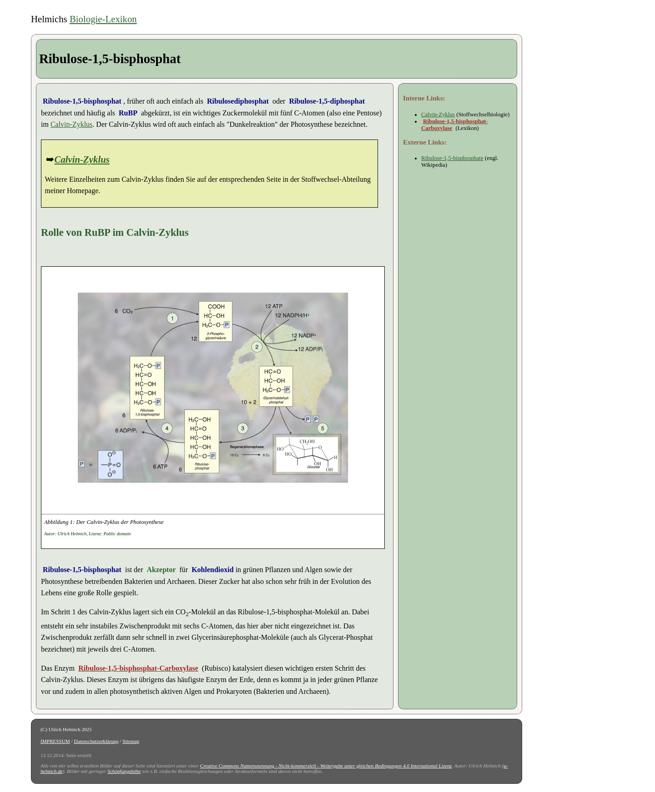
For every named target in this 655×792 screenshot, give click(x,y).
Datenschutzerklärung (96, 741)
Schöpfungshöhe (124, 771)
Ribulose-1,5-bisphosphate (452, 158)
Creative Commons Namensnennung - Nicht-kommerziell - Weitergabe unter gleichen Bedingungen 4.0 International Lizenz (326, 765)
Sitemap (130, 741)
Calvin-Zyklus (71, 124)
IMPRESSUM (55, 741)
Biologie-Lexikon (103, 19)
